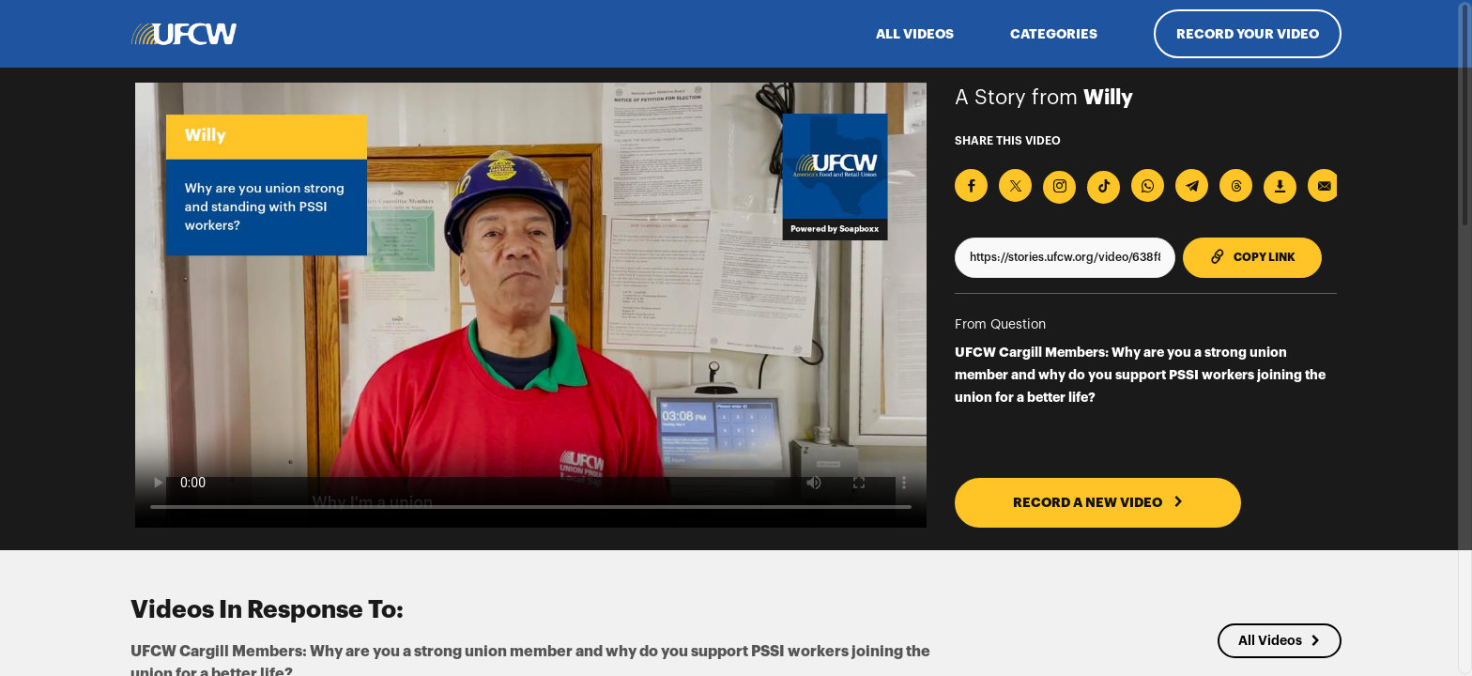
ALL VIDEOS (915, 33)
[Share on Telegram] (1191, 185)
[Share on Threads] (1235, 185)
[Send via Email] (1324, 185)
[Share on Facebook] (971, 185)
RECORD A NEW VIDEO (1098, 502)
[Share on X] (1015, 185)
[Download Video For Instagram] (1059, 187)
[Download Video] (1280, 187)
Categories (1053, 33)
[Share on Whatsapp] (1147, 185)
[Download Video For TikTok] (1103, 187)
